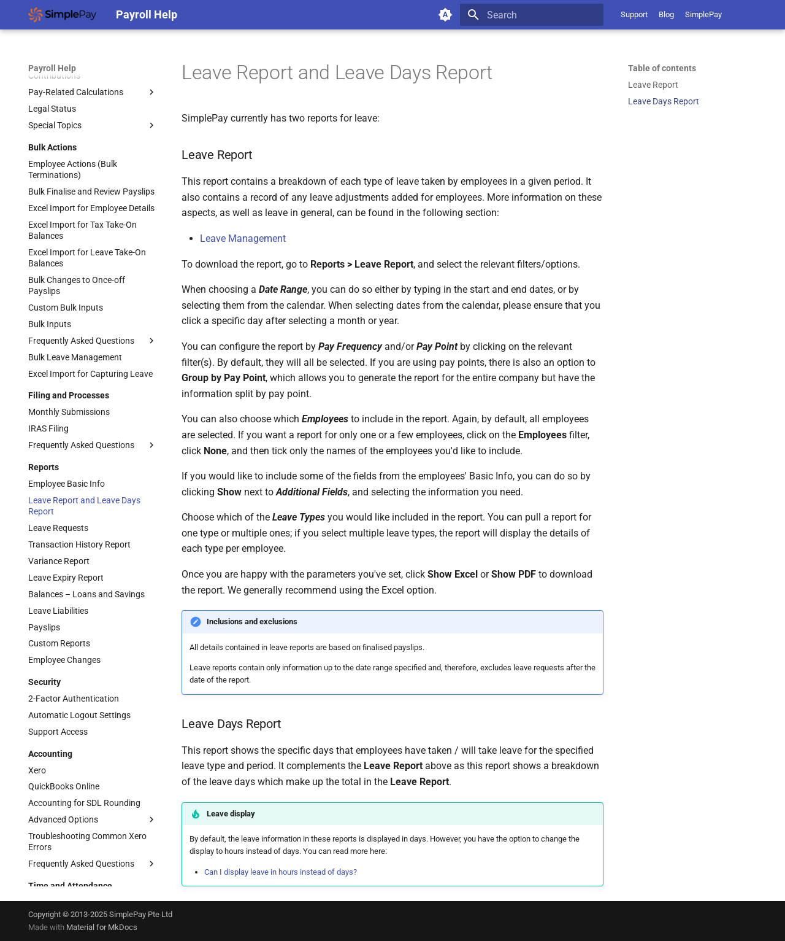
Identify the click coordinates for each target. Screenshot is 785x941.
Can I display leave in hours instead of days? (280, 872)
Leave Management (243, 238)
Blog (666, 14)
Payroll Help (52, 68)
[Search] (531, 15)
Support (634, 14)
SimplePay (703, 14)
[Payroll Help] (62, 14)
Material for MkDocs (101, 927)
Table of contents (662, 68)
